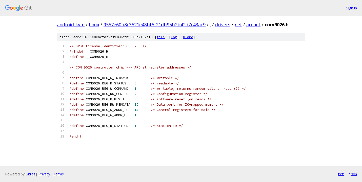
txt (341, 174)
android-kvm (71, 24)
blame (188, 37)
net (238, 24)
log (174, 37)
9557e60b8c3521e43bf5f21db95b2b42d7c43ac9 (155, 24)
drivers (222, 24)
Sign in (351, 8)
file (161, 37)
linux (94, 24)
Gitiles (30, 174)
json (353, 174)
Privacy (44, 174)
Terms (58, 174)
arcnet (253, 24)
